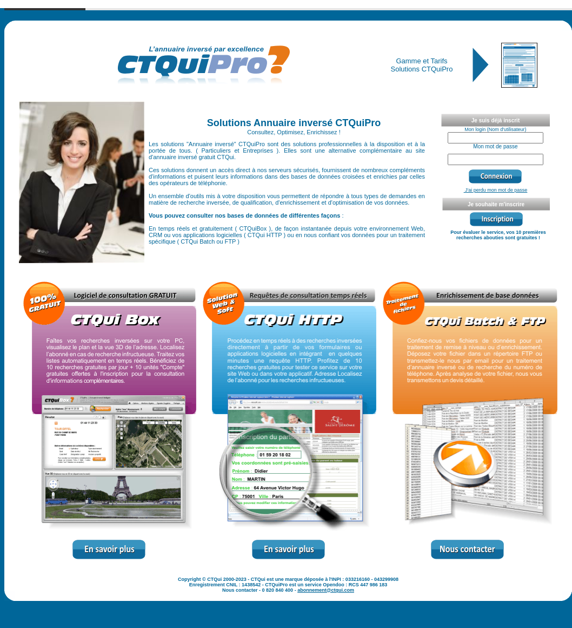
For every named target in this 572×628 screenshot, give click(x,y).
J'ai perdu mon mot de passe (496, 190)
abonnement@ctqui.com (325, 590)
